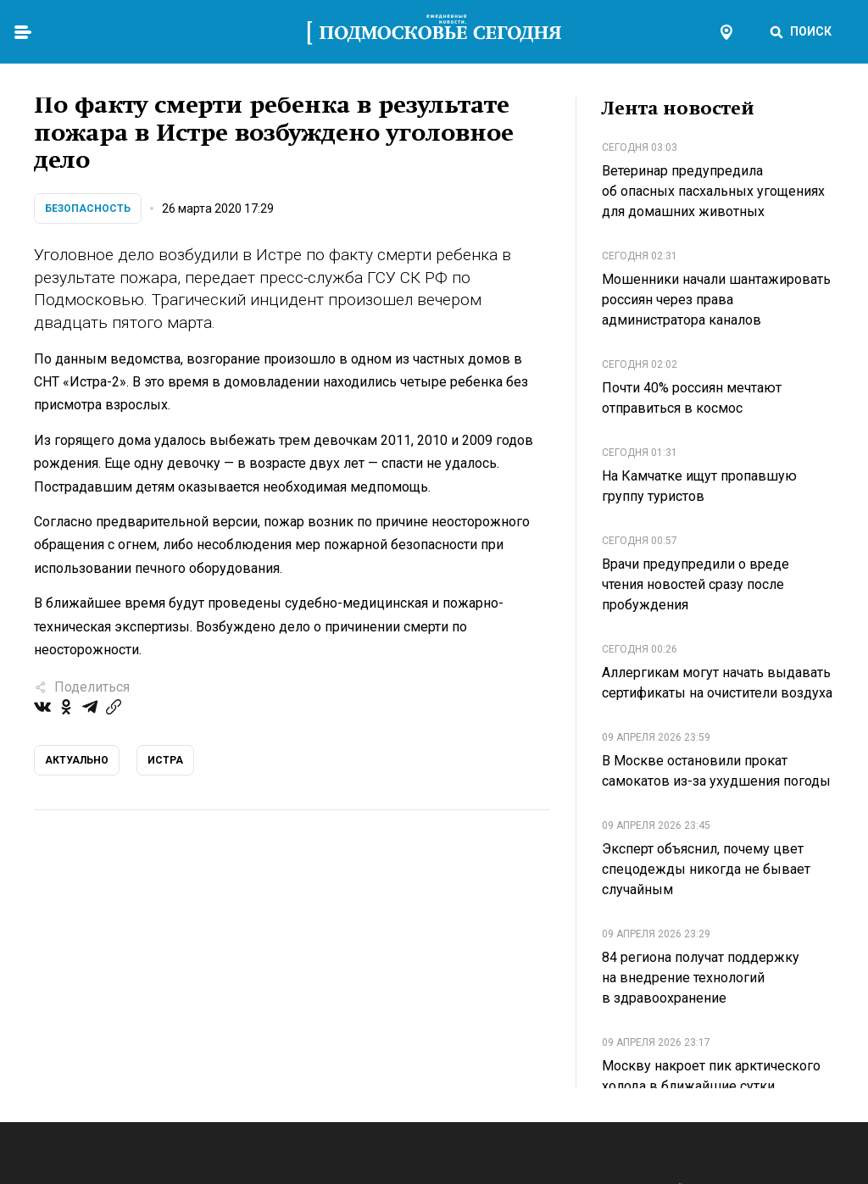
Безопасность (88, 208)
